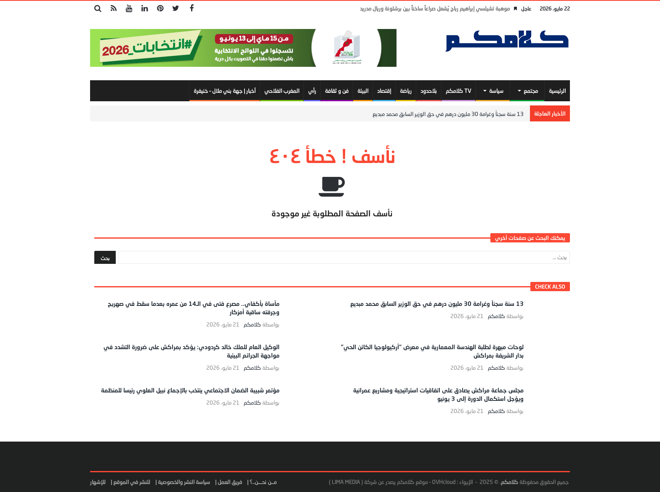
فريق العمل (230, 482)
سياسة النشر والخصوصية (184, 482)
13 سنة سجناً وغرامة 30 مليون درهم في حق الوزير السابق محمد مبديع (448, 114)
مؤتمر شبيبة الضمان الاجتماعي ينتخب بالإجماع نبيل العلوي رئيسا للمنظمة (190, 390)
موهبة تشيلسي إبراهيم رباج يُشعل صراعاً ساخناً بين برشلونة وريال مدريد (435, 8)
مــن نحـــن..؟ (263, 482)
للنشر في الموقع (131, 482)
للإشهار (98, 482)
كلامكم (496, 316)
